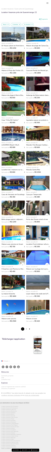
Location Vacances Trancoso (8, 445)
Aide (2, 377)
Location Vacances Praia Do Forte (9, 442)
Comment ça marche (7, 376)
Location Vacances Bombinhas (9, 411)
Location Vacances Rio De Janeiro (9, 406)
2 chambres (16, 24)
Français (5, 361)
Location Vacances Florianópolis (9, 408)
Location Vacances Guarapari (8, 422)
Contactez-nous (5, 379)
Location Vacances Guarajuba (8, 447)
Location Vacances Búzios (7, 414)
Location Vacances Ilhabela (8, 433)
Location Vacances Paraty (7, 419)
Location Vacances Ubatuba (8, 413)
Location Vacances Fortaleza (8, 430)
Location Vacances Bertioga (8, 437)
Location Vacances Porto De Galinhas (10, 441)
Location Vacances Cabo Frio (8, 409)
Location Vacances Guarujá (8, 416)
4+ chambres (28, 24)
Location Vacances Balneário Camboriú (11, 434)
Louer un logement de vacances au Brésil (13, 387)
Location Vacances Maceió (8, 428)
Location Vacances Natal (7, 439)
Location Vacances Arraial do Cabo (10, 426)
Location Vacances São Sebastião (9, 431)
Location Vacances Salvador (8, 420)
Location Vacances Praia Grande (9, 417)
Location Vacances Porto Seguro (9, 425)
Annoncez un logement (8, 388)
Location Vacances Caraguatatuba (10, 423)
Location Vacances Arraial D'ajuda (10, 444)
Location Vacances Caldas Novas (9, 436)
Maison (6, 24)
